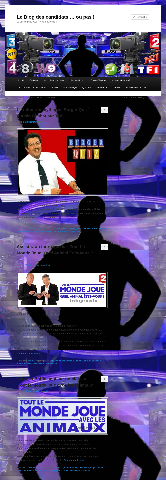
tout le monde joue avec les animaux (60, 470)
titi (42, 122)
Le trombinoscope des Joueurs (32, 87)
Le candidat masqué (120, 80)
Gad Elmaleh (87, 229)
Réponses (76, 231)
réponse (84, 470)
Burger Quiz (74, 229)
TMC (55, 231)
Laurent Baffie (23, 231)
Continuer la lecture (29, 221)
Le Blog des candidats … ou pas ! (56, 17)
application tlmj (58, 361)
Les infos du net (34, 229)
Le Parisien (36, 231)
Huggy (49, 265)
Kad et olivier (100, 229)
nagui (91, 361)
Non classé (32, 361)
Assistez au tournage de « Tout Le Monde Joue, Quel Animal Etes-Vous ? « (55, 253)
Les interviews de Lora (135, 87)
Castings (34, 80)
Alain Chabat (62, 229)
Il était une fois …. (77, 80)
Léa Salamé (83, 468)
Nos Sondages (70, 87)
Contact (116, 87)
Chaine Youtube (98, 80)
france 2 (70, 361)
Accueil (21, 80)
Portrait (55, 87)
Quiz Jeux (87, 87)
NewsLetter (102, 87)
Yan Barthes (63, 231)
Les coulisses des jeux (53, 80)
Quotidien (46, 231)
